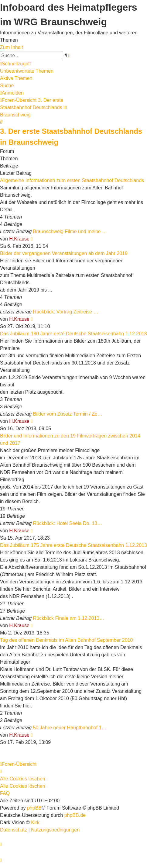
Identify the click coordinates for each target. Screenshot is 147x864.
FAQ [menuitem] (5, 793)
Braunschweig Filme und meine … (70, 231)
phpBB (34, 807)
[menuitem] (12, 92)
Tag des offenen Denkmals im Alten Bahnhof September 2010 (66, 640)
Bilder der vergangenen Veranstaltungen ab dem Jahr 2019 (64, 253)
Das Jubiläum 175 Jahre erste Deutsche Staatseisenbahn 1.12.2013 (73, 545)
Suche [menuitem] (7, 85)
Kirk (35, 822)
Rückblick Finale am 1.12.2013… (68, 618)
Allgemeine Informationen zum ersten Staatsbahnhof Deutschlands (72, 180)
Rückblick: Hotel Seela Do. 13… (67, 523)
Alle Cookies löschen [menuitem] (22, 778)
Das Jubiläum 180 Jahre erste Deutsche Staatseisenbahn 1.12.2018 (73, 333)
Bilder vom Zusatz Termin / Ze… (67, 413)
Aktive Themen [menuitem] (16, 78)
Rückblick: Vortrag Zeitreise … (65, 311)
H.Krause (19, 238)
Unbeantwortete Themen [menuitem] (26, 71)
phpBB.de (75, 815)
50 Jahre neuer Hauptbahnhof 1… (70, 727)
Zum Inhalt (11, 47)
